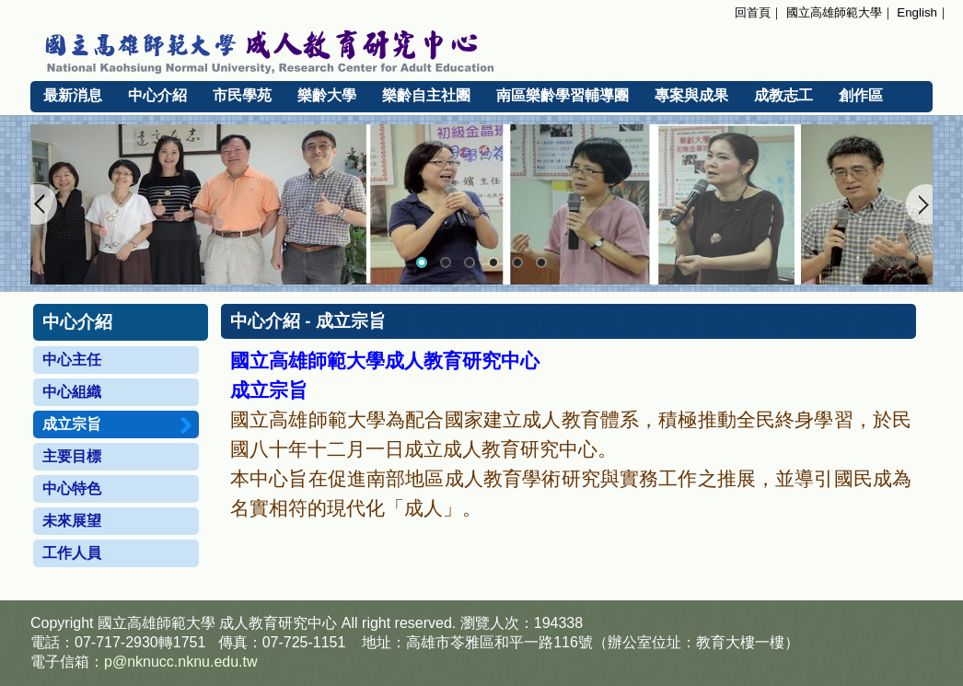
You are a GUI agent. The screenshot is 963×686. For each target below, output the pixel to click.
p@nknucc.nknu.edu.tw (181, 661)
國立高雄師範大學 (834, 12)
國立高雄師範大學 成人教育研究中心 (481, 48)
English (917, 12)
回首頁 (753, 12)
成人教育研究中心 (278, 623)
